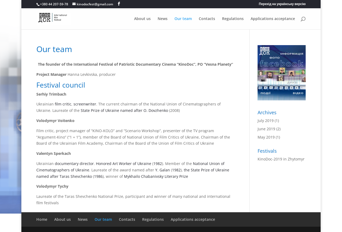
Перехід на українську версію (282, 4)
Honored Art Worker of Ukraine (123, 163)
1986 (98, 176)
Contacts (207, 19)
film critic (63, 104)
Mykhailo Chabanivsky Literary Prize (156, 176)
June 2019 (266, 128)
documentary (67, 163)
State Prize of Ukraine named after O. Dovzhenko (124, 110)
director (87, 163)
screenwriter (84, 104)
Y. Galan (162, 169)
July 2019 (266, 120)
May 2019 (266, 137)
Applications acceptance (273, 19)
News (163, 19)
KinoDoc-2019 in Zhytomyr (281, 159)
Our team (183, 19)
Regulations (233, 19)
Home (41, 219)
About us (142, 19)
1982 (157, 163)
